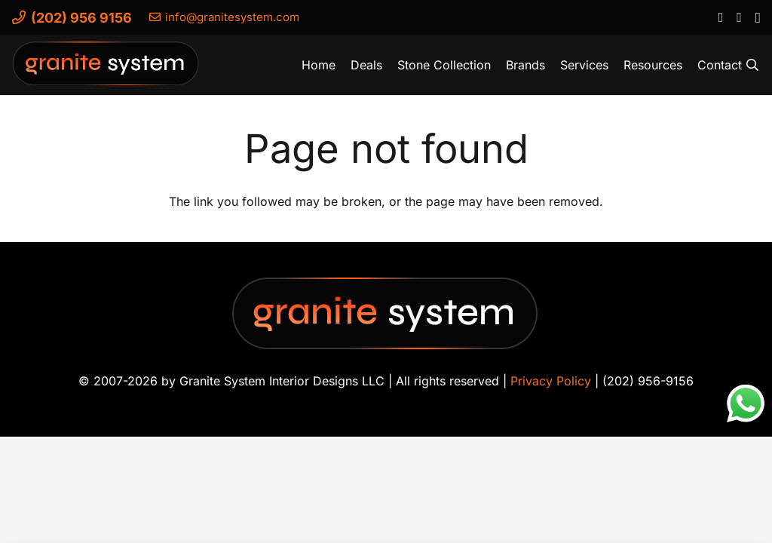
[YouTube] (738, 16)
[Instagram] (757, 17)
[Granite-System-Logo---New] (106, 68)
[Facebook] (720, 16)
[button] (753, 65)
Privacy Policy (550, 380)
